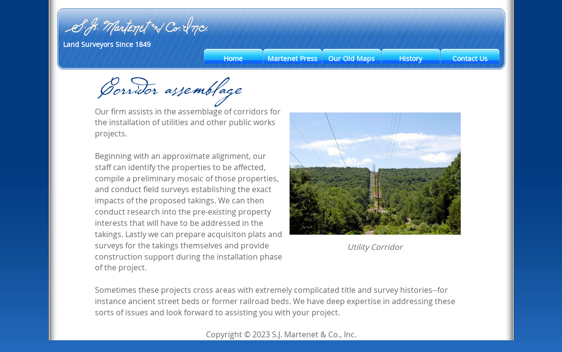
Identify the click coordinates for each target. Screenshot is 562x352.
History (410, 58)
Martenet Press (292, 58)
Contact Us (470, 58)
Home (233, 58)
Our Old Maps (351, 58)
